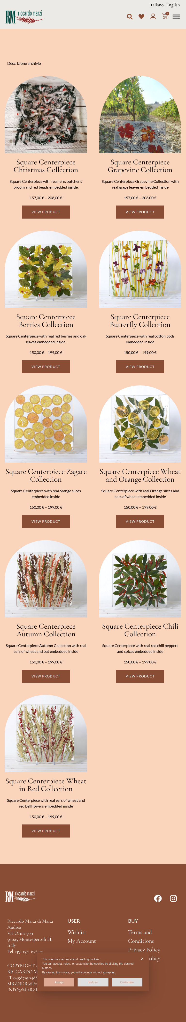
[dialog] (93, 971)
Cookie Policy (144, 958)
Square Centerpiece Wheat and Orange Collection (140, 475)
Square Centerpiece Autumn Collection (46, 630)
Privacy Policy (144, 949)
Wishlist (77, 932)
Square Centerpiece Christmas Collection (46, 165)
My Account (82, 940)
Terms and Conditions (141, 936)
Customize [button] (127, 982)
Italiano (156, 4)
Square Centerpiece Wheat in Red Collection (45, 784)
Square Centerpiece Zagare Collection (46, 475)
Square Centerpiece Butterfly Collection (140, 320)
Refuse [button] (93, 982)
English (173, 4)
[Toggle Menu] (176, 17)
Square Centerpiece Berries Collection (46, 320)
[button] (130, 17)
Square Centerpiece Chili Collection (140, 630)
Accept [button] (58, 982)
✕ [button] (142, 959)
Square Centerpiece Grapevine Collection (140, 165)
